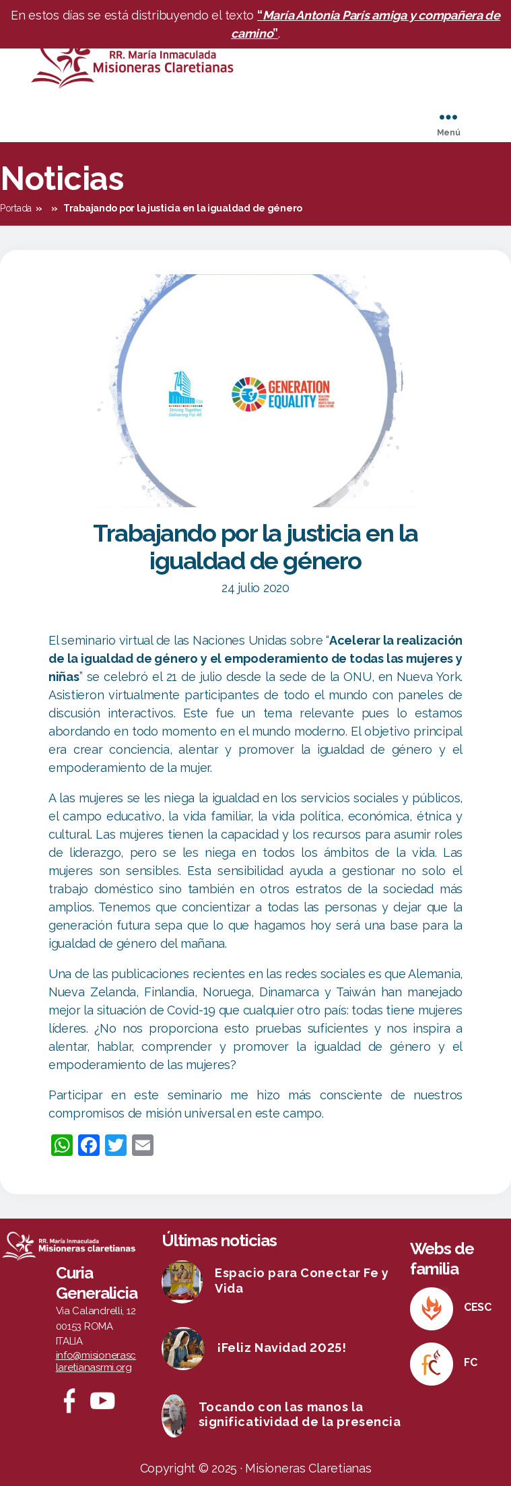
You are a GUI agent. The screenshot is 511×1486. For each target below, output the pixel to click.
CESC (477, 1307)
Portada (16, 208)
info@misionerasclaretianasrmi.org (96, 1361)
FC (470, 1362)
